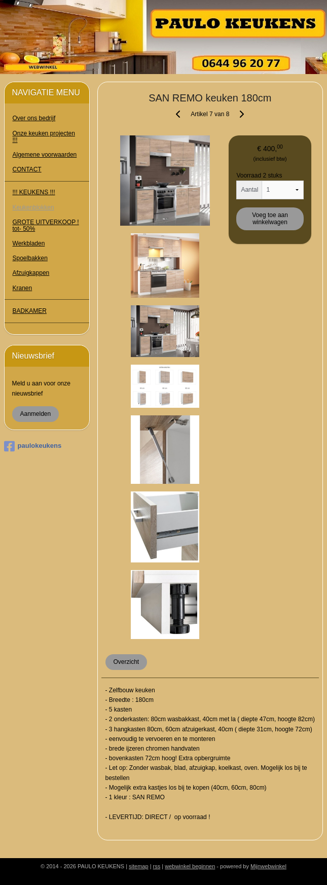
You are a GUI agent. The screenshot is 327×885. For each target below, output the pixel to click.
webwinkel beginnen (190, 866)
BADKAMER (30, 310)
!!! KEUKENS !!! (34, 192)
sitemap (139, 866)
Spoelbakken (30, 258)
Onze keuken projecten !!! (44, 137)
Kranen (22, 288)
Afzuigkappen (31, 272)
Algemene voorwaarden (45, 154)
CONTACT (27, 169)
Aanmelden (35, 413)
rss (157, 866)
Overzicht (126, 661)
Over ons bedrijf (34, 118)
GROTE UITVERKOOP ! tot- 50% (46, 225)
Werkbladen (29, 243)
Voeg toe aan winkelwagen (270, 218)
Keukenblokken (33, 207)
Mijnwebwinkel (268, 866)
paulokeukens (33, 446)
